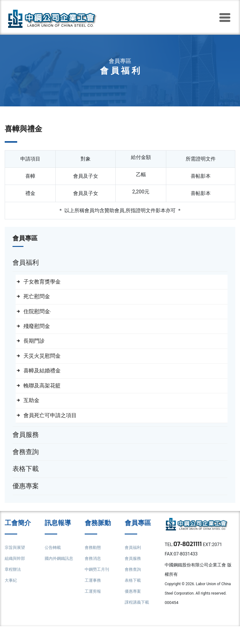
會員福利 (133, 554)
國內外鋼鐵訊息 (60, 565)
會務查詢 (133, 576)
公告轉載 (53, 554)
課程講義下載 (138, 609)
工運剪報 (93, 598)
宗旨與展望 (16, 554)
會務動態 (93, 554)
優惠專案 (133, 598)
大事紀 (11, 587)
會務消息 (93, 565)
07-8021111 (189, 552)
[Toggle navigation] (224, 17)
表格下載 (133, 587)
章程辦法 (13, 576)
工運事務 (93, 587)
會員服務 (133, 565)
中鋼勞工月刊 (98, 576)
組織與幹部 (16, 565)
